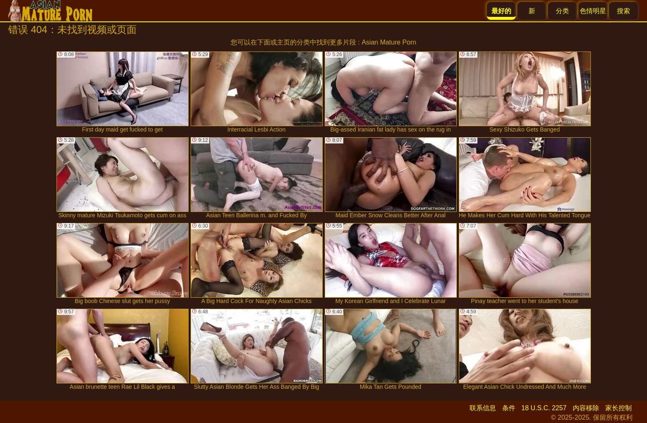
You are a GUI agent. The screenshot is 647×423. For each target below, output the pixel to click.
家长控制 (618, 407)
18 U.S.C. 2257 (544, 407)
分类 (562, 10)
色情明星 (593, 10)
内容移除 (586, 407)
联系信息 (483, 407)
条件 (508, 407)
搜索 (623, 10)
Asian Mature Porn (388, 42)
